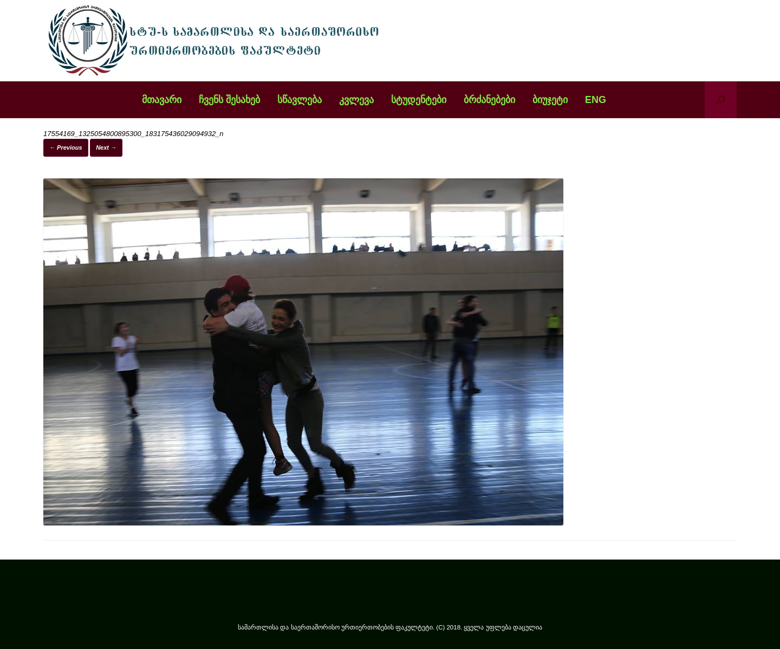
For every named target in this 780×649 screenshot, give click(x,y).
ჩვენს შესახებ (229, 99)
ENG (595, 99)
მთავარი (161, 99)
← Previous (65, 147)
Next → (106, 147)
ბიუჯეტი (550, 99)
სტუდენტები (418, 99)
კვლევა (356, 99)
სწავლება (299, 99)
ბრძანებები (489, 99)
